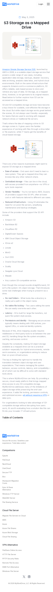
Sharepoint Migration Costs (10, 482)
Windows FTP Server (10, 494)
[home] (10, 4)
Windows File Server (10, 571)
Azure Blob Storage (10, 532)
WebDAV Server (8, 498)
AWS (4, 520)
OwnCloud (6, 468)
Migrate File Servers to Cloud (14, 516)
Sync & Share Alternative (7, 488)
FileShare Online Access (12, 550)
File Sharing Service (10, 502)
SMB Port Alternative (10, 567)
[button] (48, 4)
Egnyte (5, 456)
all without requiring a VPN (35, 395)
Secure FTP (7, 472)
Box (3, 477)
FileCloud (6, 460)
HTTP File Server (9, 554)
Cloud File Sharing (9, 537)
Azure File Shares (9, 528)
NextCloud (6, 464)
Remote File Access (10, 563)
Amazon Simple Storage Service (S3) (18, 69)
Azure (4, 524)
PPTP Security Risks (10, 558)
